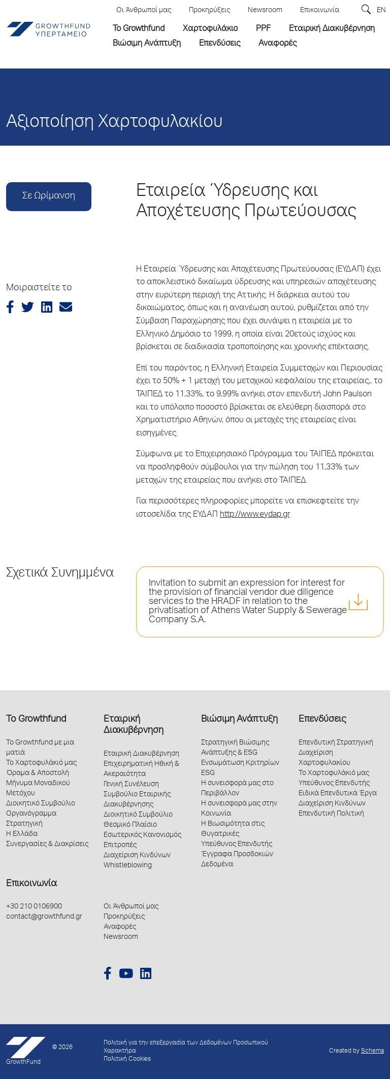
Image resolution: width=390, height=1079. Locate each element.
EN (381, 10)
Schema (372, 1051)
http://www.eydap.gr (255, 515)
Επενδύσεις (322, 719)
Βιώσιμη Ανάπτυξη (239, 719)
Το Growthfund (36, 719)
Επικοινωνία (31, 884)
